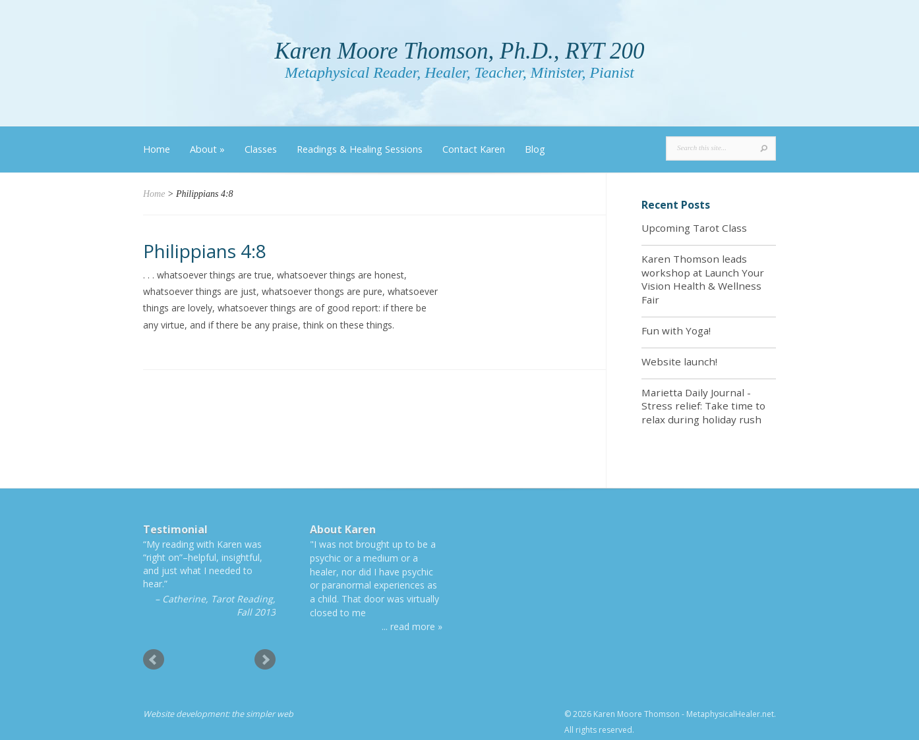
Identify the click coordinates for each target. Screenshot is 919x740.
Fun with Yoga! (676, 330)
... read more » (412, 626)
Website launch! (679, 361)
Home (156, 149)
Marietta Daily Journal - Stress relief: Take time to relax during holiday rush (703, 406)
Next (265, 659)
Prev (153, 659)
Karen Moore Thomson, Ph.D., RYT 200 (459, 51)
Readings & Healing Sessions (360, 149)
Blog (535, 149)
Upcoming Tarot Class (694, 227)
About (207, 149)
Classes (261, 149)
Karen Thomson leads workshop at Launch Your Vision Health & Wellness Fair (702, 279)
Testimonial (175, 529)
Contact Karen (473, 149)
